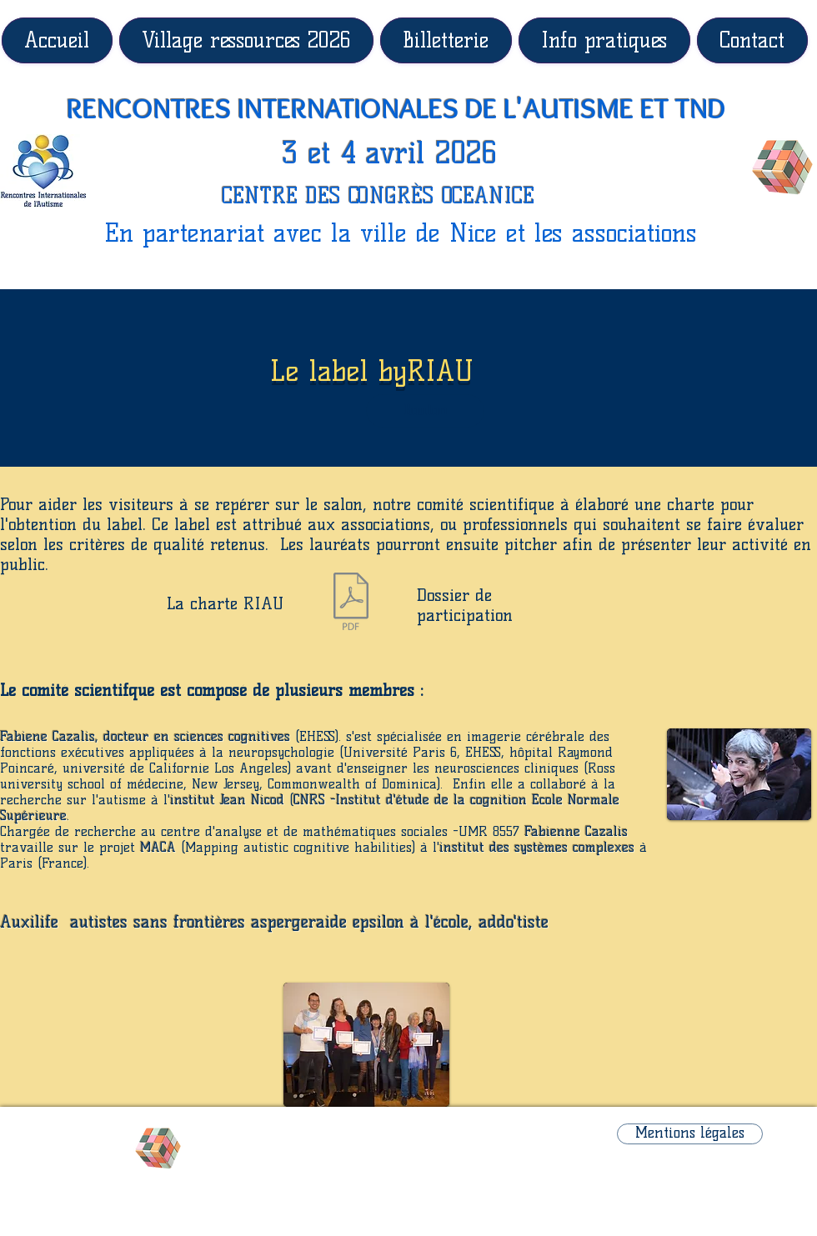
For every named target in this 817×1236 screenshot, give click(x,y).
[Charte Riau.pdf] (350, 603)
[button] (425, 411)
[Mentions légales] (690, 1133)
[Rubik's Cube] (782, 167)
